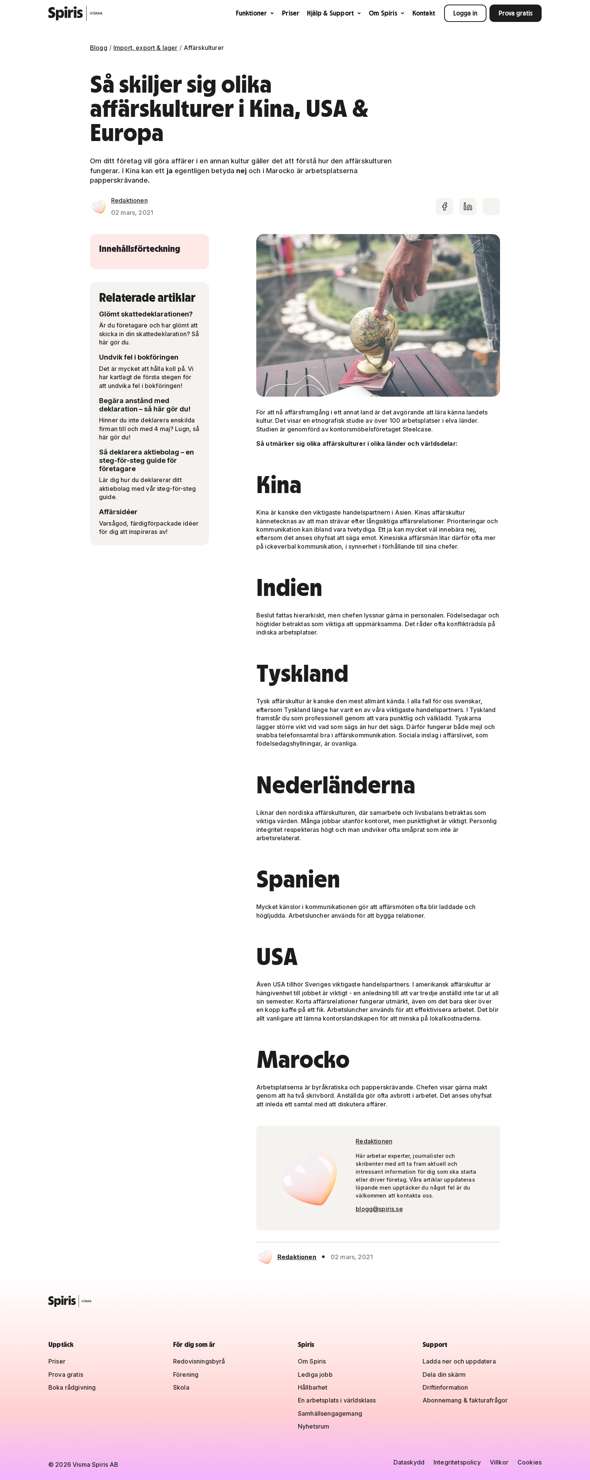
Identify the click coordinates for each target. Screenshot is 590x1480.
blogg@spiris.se (379, 1209)
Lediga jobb (315, 1374)
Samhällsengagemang (330, 1413)
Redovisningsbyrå (199, 1361)
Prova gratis (516, 13)
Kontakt (423, 13)
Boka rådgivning (72, 1387)
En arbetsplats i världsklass (337, 1400)
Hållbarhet (313, 1387)
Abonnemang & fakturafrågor (465, 1400)
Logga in (465, 13)
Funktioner (255, 13)
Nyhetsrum (313, 1426)
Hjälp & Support (334, 13)
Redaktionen (129, 200)
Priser (290, 13)
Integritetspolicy (457, 1462)
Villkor (499, 1462)
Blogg (98, 47)
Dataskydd (408, 1462)
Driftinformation (445, 1387)
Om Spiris (387, 13)
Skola (181, 1387)
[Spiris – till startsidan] (295, 1301)
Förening (185, 1374)
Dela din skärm (444, 1374)
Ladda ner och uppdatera (459, 1361)
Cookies (529, 1462)
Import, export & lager (145, 47)
